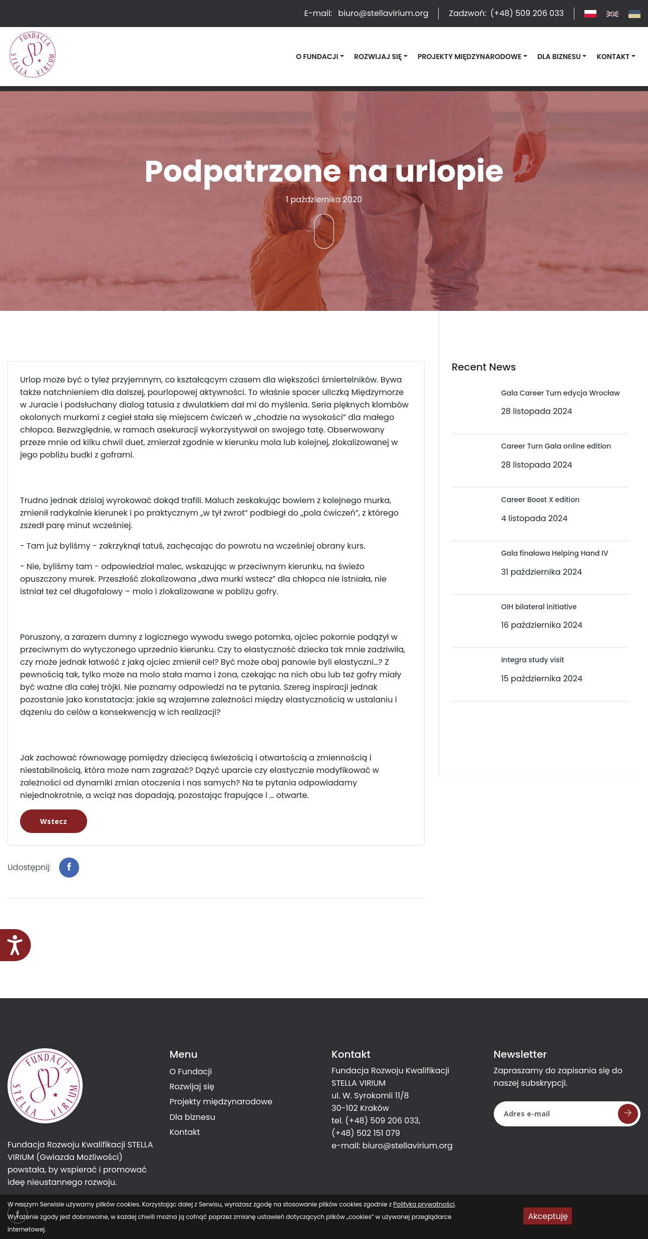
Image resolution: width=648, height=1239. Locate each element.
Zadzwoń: (506, 13)
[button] (320, 57)
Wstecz (53, 821)
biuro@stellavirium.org (408, 1145)
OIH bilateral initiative (539, 607)
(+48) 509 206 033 (382, 1120)
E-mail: (366, 13)
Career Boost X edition (540, 500)
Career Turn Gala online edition (556, 446)
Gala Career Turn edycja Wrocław (560, 393)
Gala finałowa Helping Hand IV (554, 553)
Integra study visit (532, 660)
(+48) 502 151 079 (366, 1133)
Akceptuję (548, 1216)
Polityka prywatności (424, 1204)
